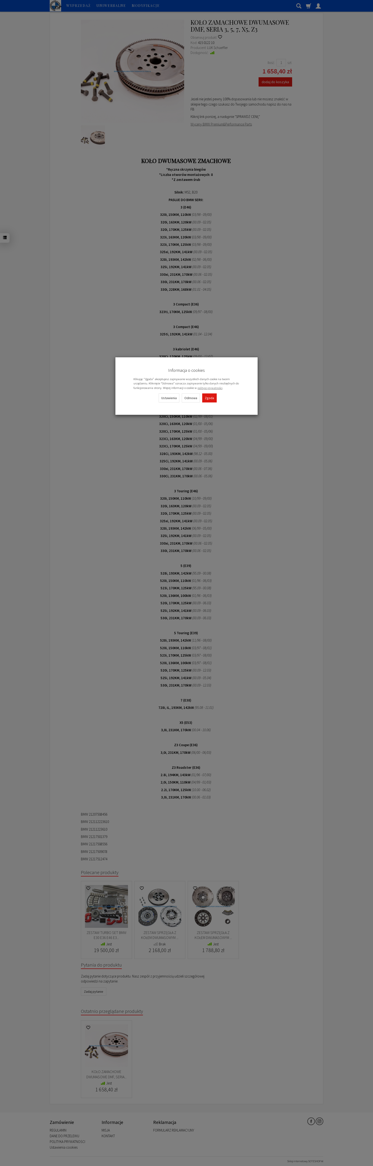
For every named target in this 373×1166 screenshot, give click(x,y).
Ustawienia (169, 398)
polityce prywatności (209, 388)
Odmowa (190, 398)
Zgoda (209, 398)
